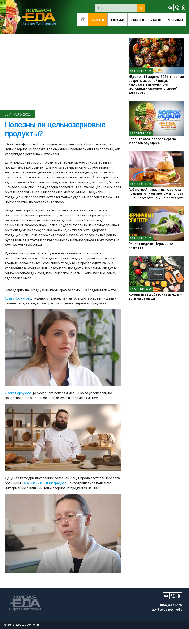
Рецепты (137, 19)
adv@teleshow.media (167, 609)
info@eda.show (171, 605)
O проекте (175, 19)
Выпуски (117, 19)
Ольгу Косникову (18, 298)
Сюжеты (98, 19)
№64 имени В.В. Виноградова (44, 483)
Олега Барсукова (18, 393)
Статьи (156, 19)
